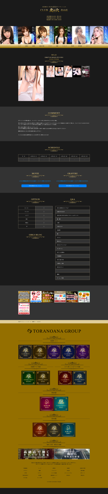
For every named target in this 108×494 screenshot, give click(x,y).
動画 (40, 470)
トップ (39, 467)
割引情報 (82, 470)
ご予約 (25, 472)
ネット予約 (39, 477)
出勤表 (54, 467)
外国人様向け (25, 475)
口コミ (54, 477)
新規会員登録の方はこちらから (35, 185)
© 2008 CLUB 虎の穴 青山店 (54, 481)
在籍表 (68, 467)
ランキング (54, 470)
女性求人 (68, 475)
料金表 (68, 470)
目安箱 (39, 475)
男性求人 (82, 475)
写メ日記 (25, 477)
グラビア (25, 470)
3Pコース (82, 472)
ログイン (40, 472)
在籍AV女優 (83, 467)
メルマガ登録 (54, 472)
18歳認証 (25, 467)
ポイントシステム (68, 472)
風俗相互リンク (54, 475)
